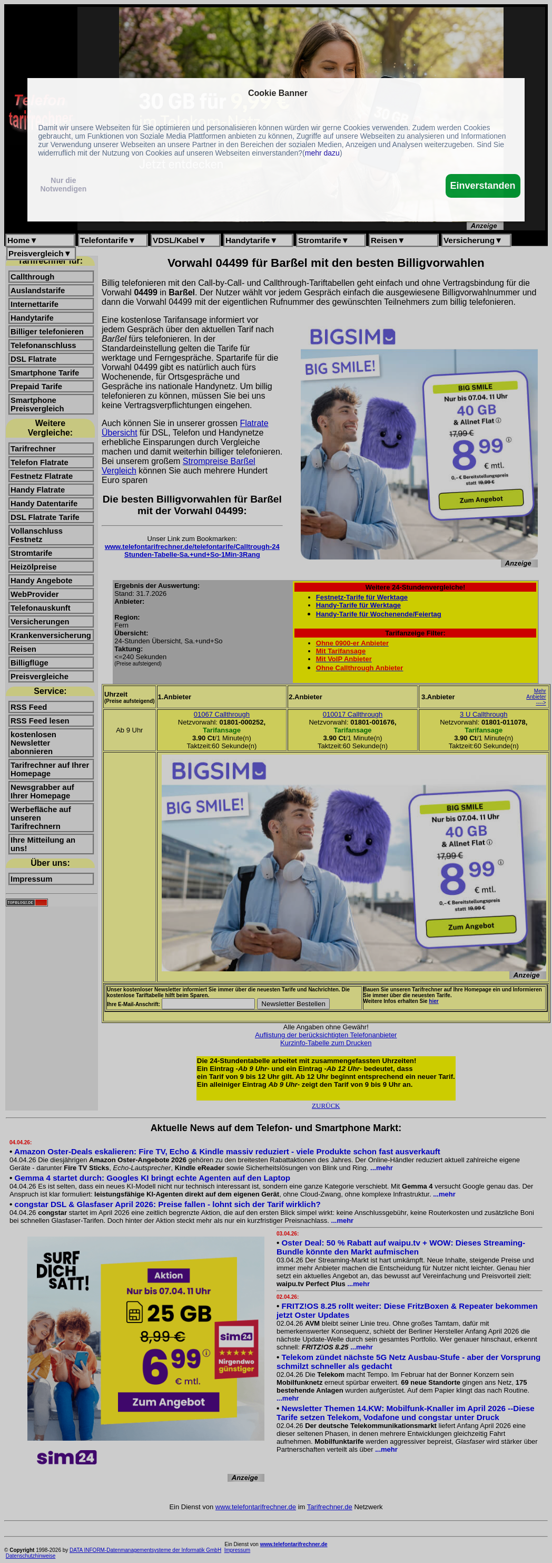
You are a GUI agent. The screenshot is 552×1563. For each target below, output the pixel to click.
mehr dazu (322, 153)
